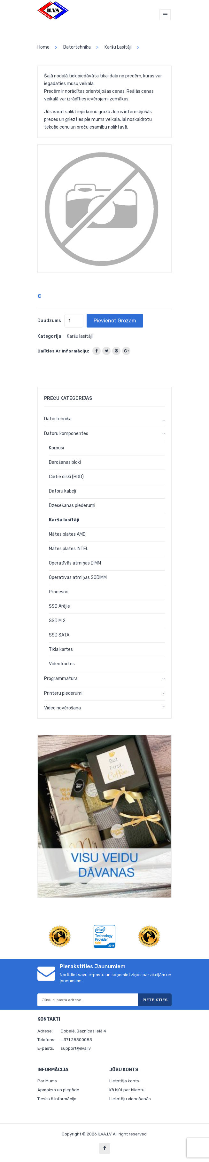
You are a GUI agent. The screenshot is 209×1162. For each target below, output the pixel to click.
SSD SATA (59, 635)
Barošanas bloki (65, 462)
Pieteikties (155, 1000)
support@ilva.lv (76, 1048)
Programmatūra (61, 678)
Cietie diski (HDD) (66, 476)
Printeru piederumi (63, 693)
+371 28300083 (76, 1039)
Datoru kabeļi (62, 491)
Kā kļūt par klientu (126, 1089)
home (43, 47)
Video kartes (62, 664)
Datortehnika (77, 47)
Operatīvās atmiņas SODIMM (78, 577)
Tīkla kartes (61, 649)
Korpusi (56, 448)
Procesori (58, 592)
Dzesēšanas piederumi (72, 505)
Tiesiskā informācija (56, 1098)
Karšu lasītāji (118, 47)
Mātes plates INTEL (68, 548)
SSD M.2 (57, 620)
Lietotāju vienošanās (130, 1098)
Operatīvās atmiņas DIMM (75, 563)
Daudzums (49, 320)
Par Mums (47, 1081)
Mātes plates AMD (67, 534)
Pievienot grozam (115, 321)
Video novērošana (62, 708)
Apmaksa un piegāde (58, 1089)
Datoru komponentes (66, 433)
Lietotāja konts (124, 1081)
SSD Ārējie (59, 606)
